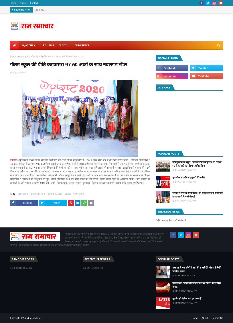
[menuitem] (14, 45)
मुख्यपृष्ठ (13, 56)
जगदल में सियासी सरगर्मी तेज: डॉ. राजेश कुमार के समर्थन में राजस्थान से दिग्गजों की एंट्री (197, 194)
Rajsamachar (19, 72)
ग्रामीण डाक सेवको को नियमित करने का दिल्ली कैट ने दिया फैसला (196, 284)
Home (13, 3)
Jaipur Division (37, 193)
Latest (67, 193)
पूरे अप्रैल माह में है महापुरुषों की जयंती (188, 177)
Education (23, 193)
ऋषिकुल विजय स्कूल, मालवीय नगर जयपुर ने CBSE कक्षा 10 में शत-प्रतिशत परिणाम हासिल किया (196, 163)
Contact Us (217, 318)
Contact (34, 3)
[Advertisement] (189, 119)
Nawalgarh (23, 56)
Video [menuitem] (63, 45)
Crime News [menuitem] (81, 45)
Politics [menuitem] (48, 45)
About (23, 3)
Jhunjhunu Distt (54, 193)
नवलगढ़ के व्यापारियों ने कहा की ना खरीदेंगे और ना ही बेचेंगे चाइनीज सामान (196, 269)
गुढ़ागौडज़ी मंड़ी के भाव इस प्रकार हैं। (187, 298)
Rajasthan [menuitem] (28, 45)
